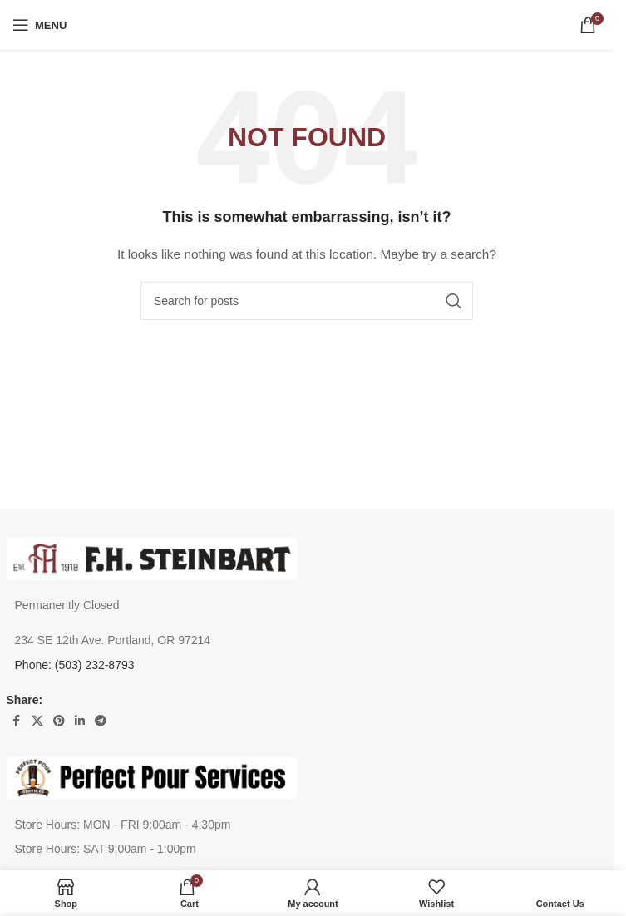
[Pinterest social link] (59, 721)
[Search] (306, 301)
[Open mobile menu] (39, 25)
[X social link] (37, 721)
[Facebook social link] (17, 721)
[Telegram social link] (100, 721)
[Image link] (152, 557)
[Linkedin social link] (80, 721)
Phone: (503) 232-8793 (75, 665)
